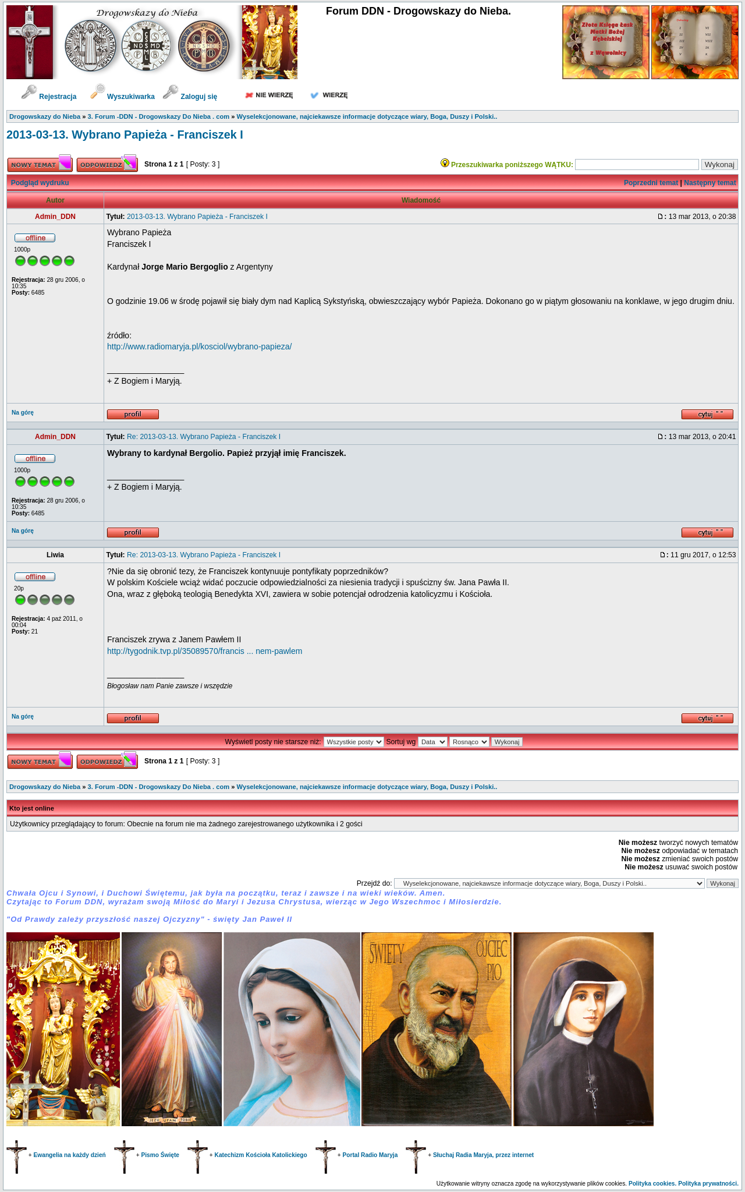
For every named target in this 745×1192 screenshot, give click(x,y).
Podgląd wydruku (40, 183)
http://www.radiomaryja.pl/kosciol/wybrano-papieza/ (199, 346)
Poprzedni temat (651, 183)
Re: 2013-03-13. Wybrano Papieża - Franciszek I (204, 437)
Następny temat (710, 183)
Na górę (23, 412)
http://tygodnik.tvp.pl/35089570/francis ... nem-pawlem (204, 651)
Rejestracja (48, 97)
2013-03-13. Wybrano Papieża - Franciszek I (124, 134)
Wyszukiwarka (123, 97)
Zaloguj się (189, 97)
